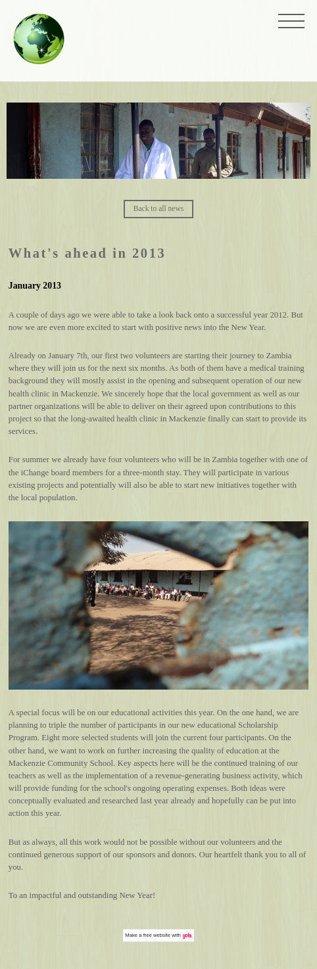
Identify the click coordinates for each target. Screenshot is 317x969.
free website (156, 935)
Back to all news (158, 208)
